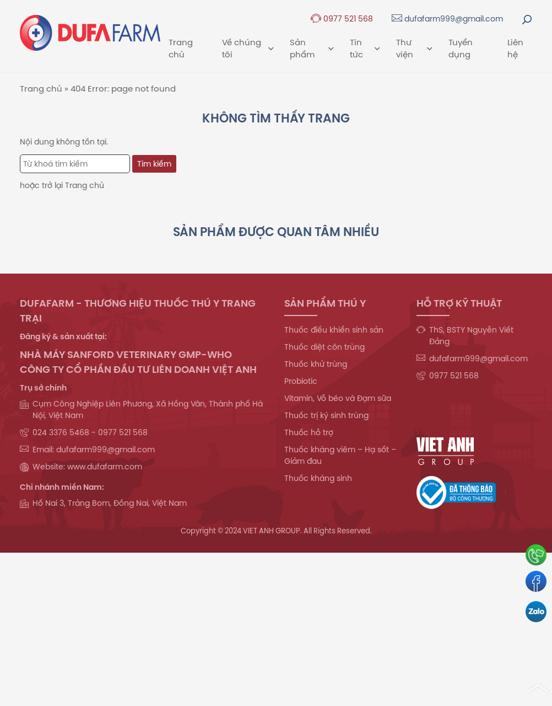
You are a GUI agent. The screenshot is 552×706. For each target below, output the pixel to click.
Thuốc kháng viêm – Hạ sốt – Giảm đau (340, 455)
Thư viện (414, 48)
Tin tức (365, 48)
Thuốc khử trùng (315, 364)
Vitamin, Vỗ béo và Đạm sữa (337, 398)
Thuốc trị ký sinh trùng (326, 415)
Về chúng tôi (247, 48)
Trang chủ (181, 48)
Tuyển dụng (460, 48)
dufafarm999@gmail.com (447, 18)
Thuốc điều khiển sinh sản (333, 329)
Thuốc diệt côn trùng (324, 346)
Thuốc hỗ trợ (308, 432)
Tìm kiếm (154, 163)
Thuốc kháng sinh (318, 478)
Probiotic (300, 381)
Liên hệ (515, 48)
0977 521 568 (342, 18)
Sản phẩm (311, 48)
